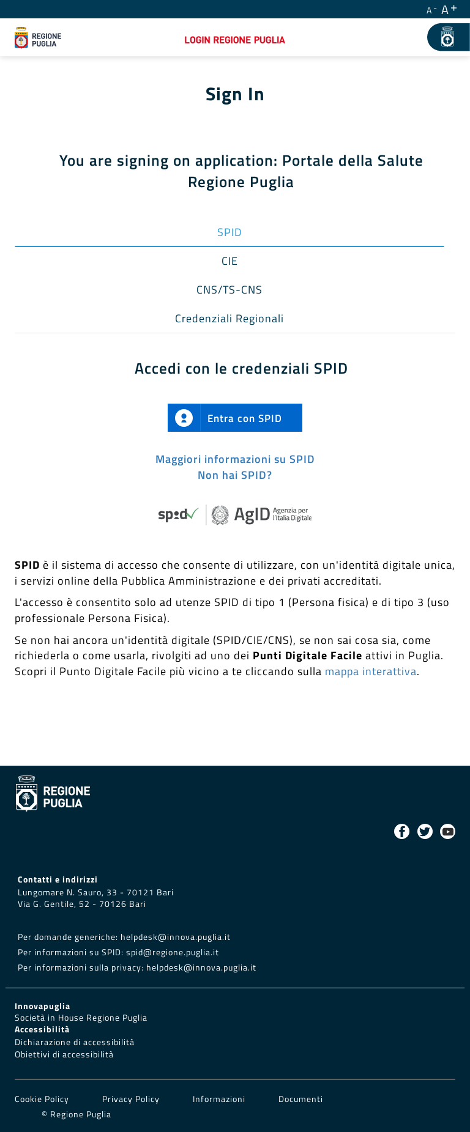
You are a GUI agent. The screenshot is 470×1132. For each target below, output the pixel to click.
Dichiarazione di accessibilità (75, 1042)
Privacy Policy (132, 1099)
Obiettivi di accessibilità (64, 1054)
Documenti (300, 1099)
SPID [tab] (229, 232)
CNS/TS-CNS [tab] (229, 289)
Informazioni (219, 1099)
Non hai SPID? (235, 475)
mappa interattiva (371, 671)
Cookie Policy (43, 1099)
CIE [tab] (230, 261)
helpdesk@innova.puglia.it (176, 937)
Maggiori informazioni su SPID (235, 459)
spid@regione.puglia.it (172, 952)
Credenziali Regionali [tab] (229, 318)
